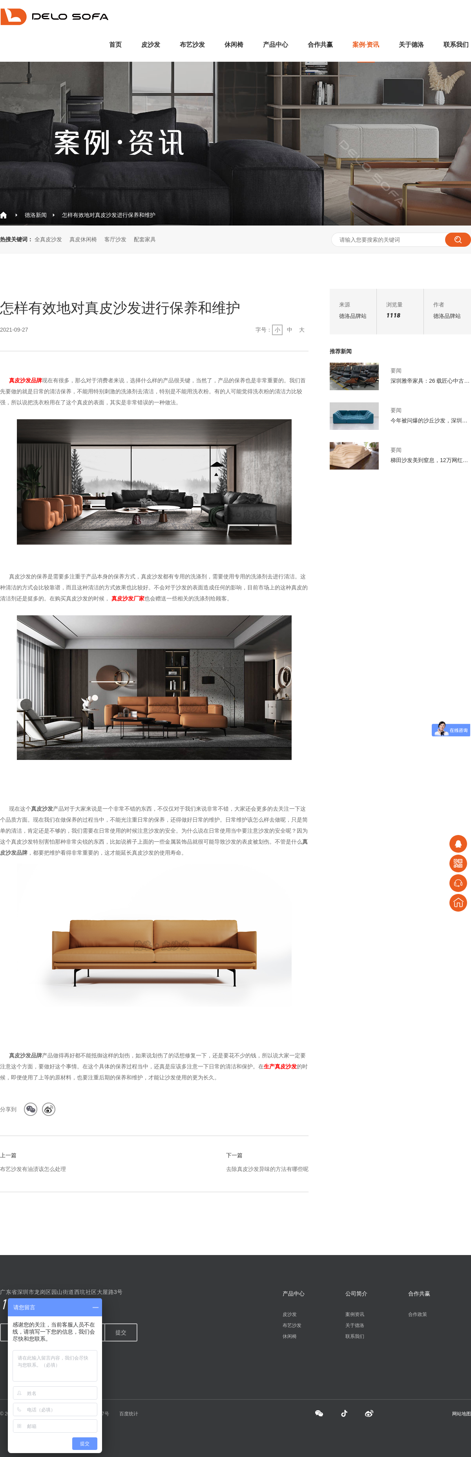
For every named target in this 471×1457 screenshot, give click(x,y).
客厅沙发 (115, 239)
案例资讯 (354, 1314)
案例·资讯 (365, 44)
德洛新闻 (36, 215)
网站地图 (461, 1414)
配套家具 (145, 239)
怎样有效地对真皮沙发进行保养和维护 (108, 215)
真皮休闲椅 (83, 239)
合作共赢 (320, 44)
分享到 (8, 1109)
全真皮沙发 (48, 239)
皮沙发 (150, 44)
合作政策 (417, 1314)
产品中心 (275, 44)
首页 (115, 44)
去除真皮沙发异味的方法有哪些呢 (267, 1169)
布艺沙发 (192, 44)
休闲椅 (234, 44)
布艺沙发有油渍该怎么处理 (33, 1169)
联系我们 (456, 44)
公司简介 (356, 1293)
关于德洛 (411, 44)
